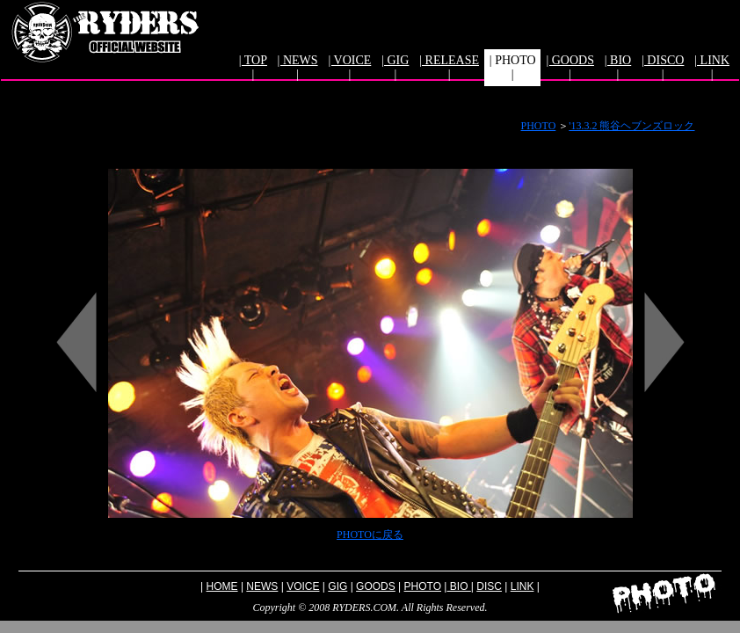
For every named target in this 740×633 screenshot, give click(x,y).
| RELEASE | (449, 67)
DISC (489, 586)
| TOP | (253, 67)
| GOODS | (570, 67)
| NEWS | (298, 67)
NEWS (262, 586)
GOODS (375, 586)
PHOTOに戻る (370, 534)
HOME (222, 586)
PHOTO (538, 126)
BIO (458, 586)
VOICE (303, 586)
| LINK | (711, 67)
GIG (337, 586)
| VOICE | (349, 67)
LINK (522, 586)
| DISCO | (663, 67)
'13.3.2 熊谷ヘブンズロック (631, 126)
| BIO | (618, 67)
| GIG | (395, 67)
